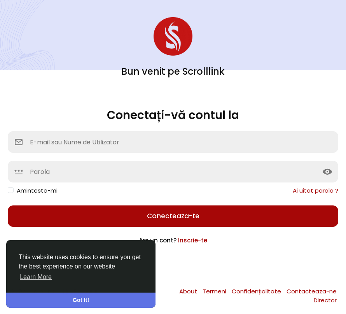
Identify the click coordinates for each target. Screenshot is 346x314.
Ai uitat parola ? (315, 190)
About (189, 291)
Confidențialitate (257, 291)
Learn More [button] (36, 277)
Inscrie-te (192, 240)
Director (325, 300)
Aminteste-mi (37, 190)
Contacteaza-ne (312, 291)
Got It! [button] (81, 300)
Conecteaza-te (173, 216)
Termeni (215, 291)
